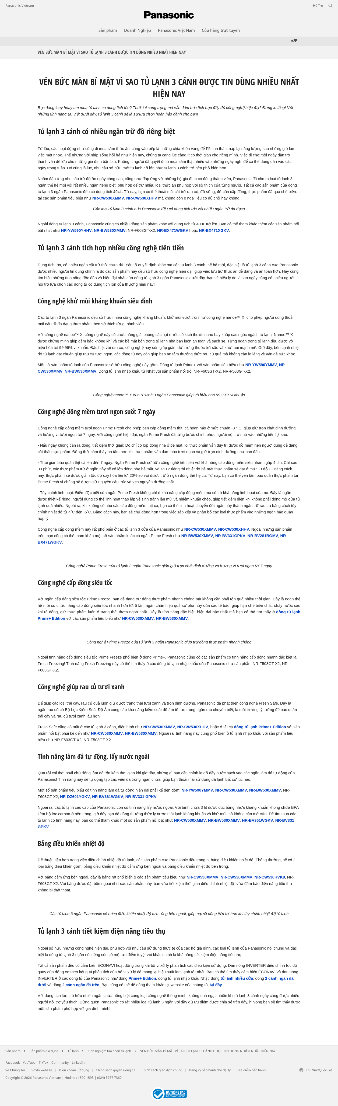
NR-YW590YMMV (261, 365)
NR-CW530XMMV (108, 198)
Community (60, 1062)
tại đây (216, 985)
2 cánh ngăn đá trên (80, 985)
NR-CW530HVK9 (270, 877)
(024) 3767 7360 (109, 1077)
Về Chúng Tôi (15, 1070)
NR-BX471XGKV (214, 230)
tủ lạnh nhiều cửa (237, 978)
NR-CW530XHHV (141, 198)
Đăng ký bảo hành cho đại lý (210, 1070)
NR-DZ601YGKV (75, 796)
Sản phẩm (12, 1051)
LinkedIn (78, 1062)
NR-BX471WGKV (172, 230)
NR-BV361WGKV (107, 796)
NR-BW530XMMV (110, 230)
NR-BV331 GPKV (141, 796)
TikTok (43, 1062)
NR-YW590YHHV (76, 230)
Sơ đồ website (41, 1070)
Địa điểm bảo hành (251, 1070)
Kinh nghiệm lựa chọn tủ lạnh (109, 1051)
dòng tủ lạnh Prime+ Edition (260, 727)
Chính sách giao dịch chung (162, 1070)
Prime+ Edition (142, 978)
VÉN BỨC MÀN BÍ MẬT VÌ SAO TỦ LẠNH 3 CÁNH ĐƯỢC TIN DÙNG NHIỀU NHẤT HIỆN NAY (208, 1051)
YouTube (29, 1062)
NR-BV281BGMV (263, 536)
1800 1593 (86, 1077)
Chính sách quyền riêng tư (115, 1070)
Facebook (12, 1062)
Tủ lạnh (73, 1051)
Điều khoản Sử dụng (74, 1070)
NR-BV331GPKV (230, 536)
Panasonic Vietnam (19, 5)
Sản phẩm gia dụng (44, 1051)
